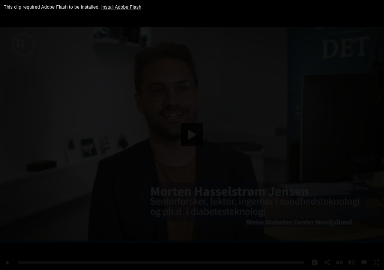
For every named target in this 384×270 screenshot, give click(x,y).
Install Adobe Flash (121, 7)
